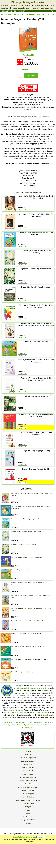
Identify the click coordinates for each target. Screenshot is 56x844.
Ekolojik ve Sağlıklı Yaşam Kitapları (14, 14)
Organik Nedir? (8, 722)
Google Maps (28, 816)
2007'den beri (19, 8)
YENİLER (13, 11)
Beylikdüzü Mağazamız (28, 758)
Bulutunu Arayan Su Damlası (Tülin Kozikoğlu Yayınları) (34, 100)
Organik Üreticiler (30, 725)
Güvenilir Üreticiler (40, 5)
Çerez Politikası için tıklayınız (24, 837)
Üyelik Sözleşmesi (28, 794)
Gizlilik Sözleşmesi (28, 790)
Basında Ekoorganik (28, 761)
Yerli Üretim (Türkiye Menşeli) (31, 104)
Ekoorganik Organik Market (28, 2)
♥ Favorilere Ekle (28, 55)
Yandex (28, 823)
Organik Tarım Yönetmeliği (38, 712)
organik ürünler (35, 688)
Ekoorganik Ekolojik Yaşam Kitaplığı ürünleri (27, 107)
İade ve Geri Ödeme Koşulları (28, 787)
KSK (51, 725)
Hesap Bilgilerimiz (28, 797)
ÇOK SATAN (22, 11)
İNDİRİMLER (5, 11)
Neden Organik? (20, 722)
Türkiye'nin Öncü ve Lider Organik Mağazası (16, 5)
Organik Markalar (43, 725)
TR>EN (53, 11)
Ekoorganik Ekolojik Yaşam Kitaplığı (31, 102)
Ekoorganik (20, 685)
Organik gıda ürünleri (16, 710)
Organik (43, 688)
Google (27, 813)
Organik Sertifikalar (28, 727)
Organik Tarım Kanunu (34, 722)
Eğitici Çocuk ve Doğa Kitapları (42, 14)
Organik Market (34, 685)
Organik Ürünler (16, 725)
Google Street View (28, 820)
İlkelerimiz (28, 754)
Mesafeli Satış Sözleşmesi (28, 784)
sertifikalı (26, 688)
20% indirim (20, 61)
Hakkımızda (28, 751)
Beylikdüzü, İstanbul (48, 8)
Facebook (28, 810)
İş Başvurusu (28, 764)
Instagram (28, 807)
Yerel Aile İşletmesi (32, 8)
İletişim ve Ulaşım (28, 767)
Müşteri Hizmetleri (28, 803)
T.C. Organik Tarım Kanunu (17, 712)
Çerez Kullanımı (21, 800)
